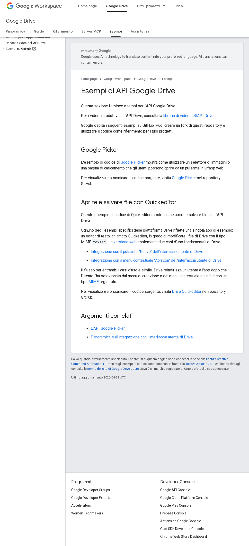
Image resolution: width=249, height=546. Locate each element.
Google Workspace (117, 79)
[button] (31, 49)
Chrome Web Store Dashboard (183, 536)
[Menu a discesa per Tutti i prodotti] (165, 6)
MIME (94, 281)
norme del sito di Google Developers (113, 368)
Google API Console (175, 490)
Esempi (167, 79)
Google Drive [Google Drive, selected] (117, 6)
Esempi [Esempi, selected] (116, 31)
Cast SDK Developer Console (182, 529)
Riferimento (63, 31)
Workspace (39, 6)
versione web (125, 242)
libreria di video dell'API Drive (188, 115)
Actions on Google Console (180, 521)
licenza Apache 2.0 (199, 364)
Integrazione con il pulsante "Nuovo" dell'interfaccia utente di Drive (147, 251)
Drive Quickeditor (186, 291)
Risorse (182, 6)
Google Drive (21, 21)
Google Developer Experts (91, 498)
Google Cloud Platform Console (184, 498)
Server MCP (91, 31)
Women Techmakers (87, 513)
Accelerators (81, 505)
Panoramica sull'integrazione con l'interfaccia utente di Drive (142, 337)
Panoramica (15, 31)
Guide (39, 31)
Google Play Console (175, 505)
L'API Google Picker (108, 328)
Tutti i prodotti (148, 6)
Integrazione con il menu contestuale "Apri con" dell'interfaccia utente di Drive (156, 260)
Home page (87, 6)
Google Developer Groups (90, 490)
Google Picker (133, 162)
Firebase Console (173, 513)
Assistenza (140, 31)
